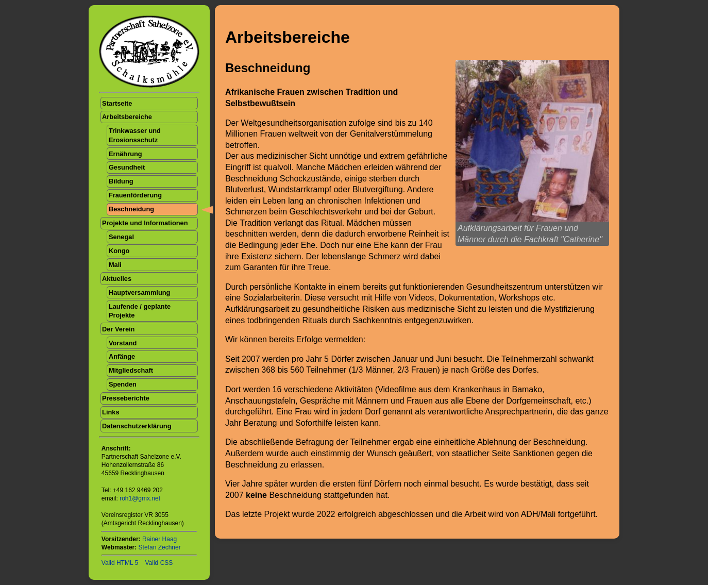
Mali (115, 265)
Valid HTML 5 (120, 562)
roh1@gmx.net (140, 498)
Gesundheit (127, 167)
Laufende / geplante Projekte (140, 311)
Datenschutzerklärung (136, 426)
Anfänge (122, 356)
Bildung (121, 181)
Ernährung (125, 154)
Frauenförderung (135, 195)
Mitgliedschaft (131, 370)
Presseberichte (125, 398)
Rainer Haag (159, 539)
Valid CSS (159, 562)
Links (110, 412)
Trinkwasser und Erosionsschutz (135, 135)
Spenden (123, 384)
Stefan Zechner (160, 547)
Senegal (121, 237)
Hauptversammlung (139, 292)
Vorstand (123, 343)
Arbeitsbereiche (127, 117)
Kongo (119, 251)
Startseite (117, 103)
